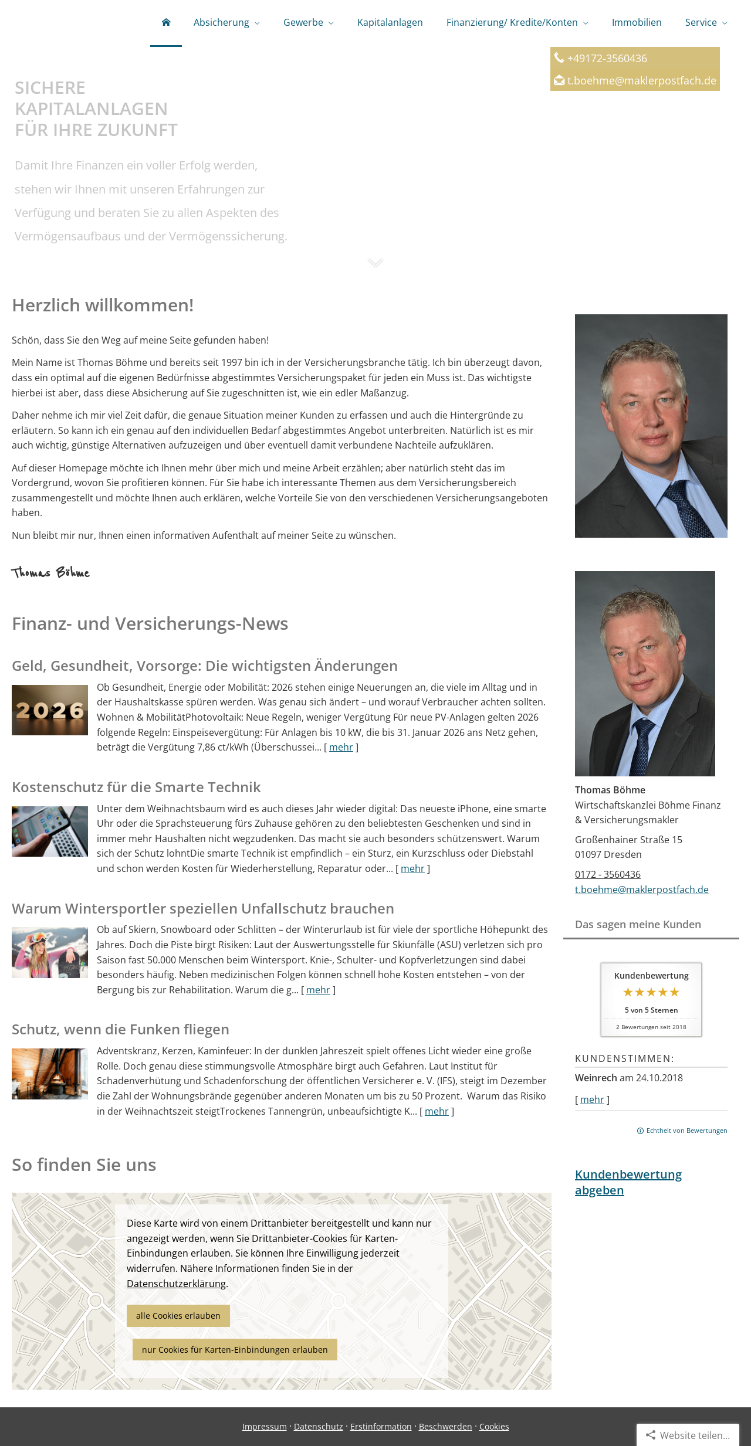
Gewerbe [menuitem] (303, 22)
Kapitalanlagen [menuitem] (390, 22)
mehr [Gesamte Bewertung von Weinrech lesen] (592, 1099)
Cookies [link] (494, 1426)
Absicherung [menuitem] (221, 22)
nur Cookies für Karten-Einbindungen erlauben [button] (235, 1349)
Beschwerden (445, 1426)
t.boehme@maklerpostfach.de (641, 80)
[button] (375, 268)
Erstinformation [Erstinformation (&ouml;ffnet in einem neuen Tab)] (381, 1426)
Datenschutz (318, 1426)
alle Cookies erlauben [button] (178, 1315)
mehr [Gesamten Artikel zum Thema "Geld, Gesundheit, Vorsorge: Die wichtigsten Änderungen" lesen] (341, 747)
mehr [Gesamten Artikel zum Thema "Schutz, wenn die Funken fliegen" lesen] (437, 1111)
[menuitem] (166, 23)
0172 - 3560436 (608, 874)
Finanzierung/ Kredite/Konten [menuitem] (512, 22)
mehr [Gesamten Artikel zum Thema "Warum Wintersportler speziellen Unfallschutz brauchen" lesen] (318, 989)
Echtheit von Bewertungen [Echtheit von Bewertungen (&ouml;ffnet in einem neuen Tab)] (687, 1130)
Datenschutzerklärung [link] (176, 1283)
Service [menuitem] (701, 22)
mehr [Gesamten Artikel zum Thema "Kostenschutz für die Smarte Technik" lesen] (413, 868)
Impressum (264, 1426)
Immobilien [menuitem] (637, 22)
